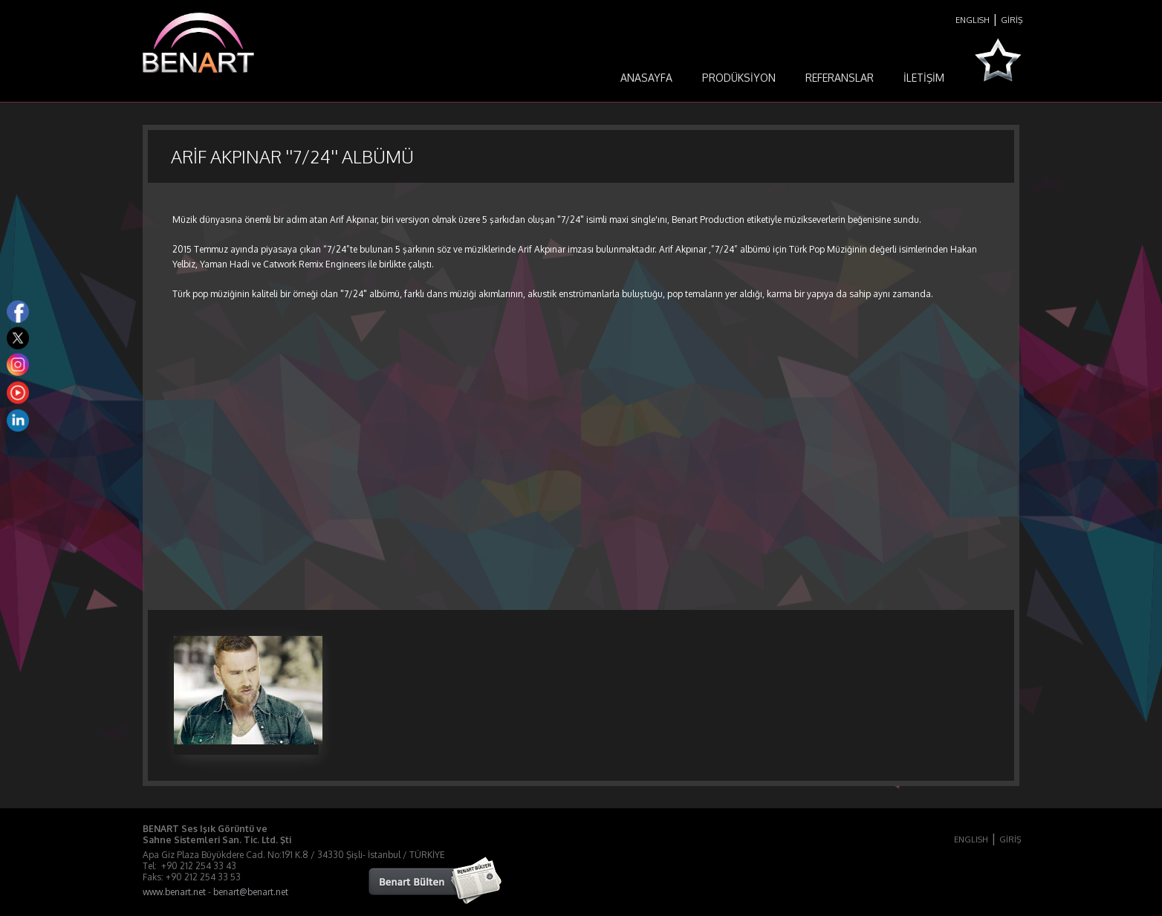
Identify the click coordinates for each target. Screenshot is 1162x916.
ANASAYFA (646, 77)
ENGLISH (972, 20)
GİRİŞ (1012, 20)
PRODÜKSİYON (739, 77)
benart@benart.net (250, 891)
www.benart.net (174, 891)
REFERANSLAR (839, 77)
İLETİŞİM (923, 77)
